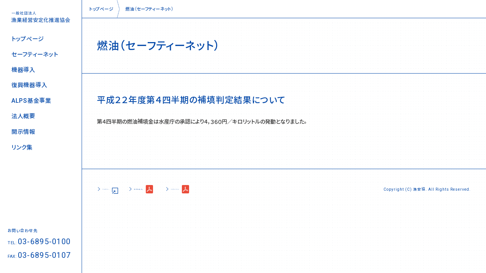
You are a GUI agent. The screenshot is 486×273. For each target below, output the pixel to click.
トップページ (27, 38)
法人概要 (23, 116)
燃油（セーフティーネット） (149, 8)
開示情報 (23, 131)
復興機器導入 (29, 85)
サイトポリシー (118, 189)
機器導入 (23, 70)
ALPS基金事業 (31, 100)
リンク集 (22, 147)
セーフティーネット (34, 54)
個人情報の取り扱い (179, 189)
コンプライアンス (244, 189)
